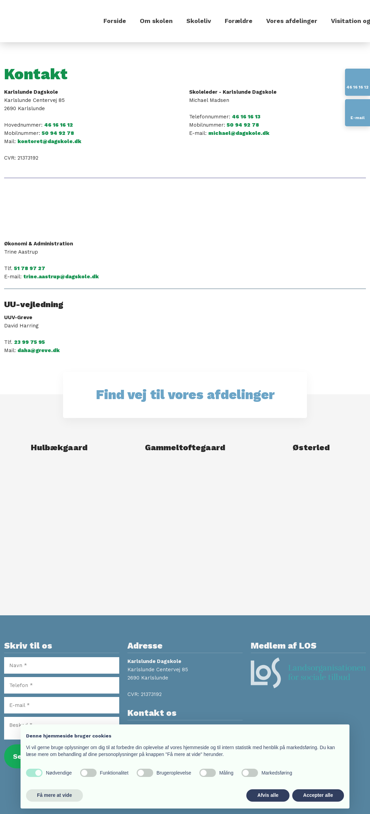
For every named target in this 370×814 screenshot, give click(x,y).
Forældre (238, 20)
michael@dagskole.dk (238, 133)
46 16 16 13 (246, 117)
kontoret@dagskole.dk (49, 141)
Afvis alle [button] (267, 795)
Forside (114, 20)
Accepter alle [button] (318, 795)
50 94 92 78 (58, 133)
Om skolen (156, 20)
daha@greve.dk (38, 350)
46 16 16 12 (58, 125)
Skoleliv (198, 20)
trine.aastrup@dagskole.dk (61, 277)
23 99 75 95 (29, 342)
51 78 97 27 (29, 268)
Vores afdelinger (291, 20)
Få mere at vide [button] (54, 795)
